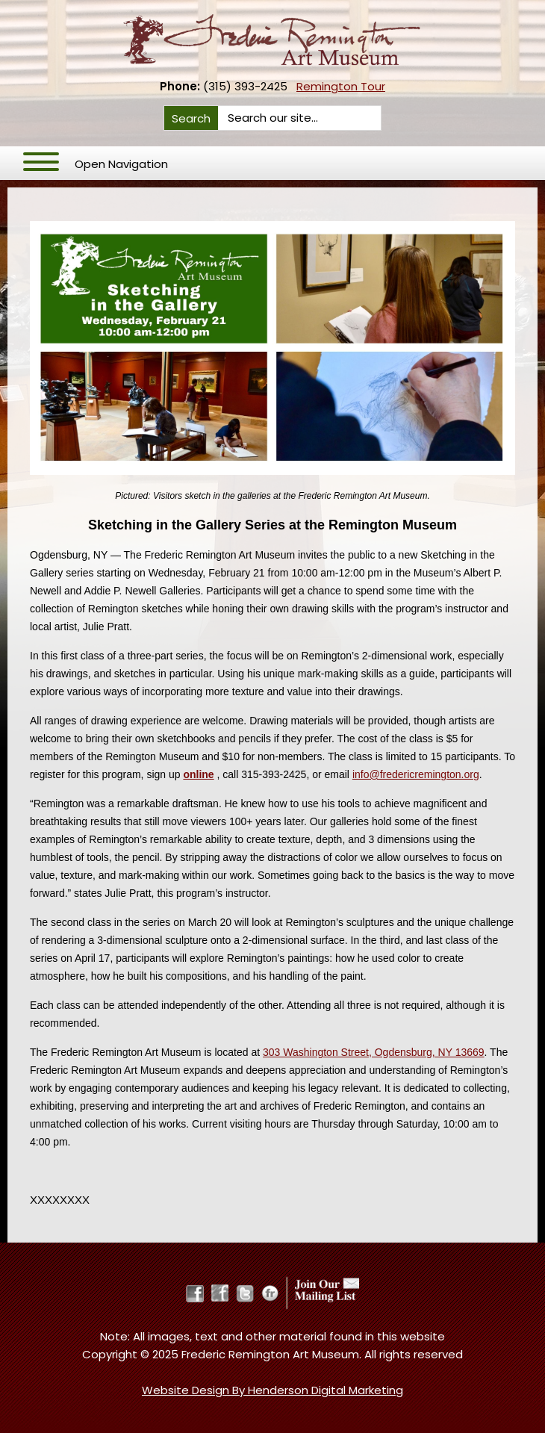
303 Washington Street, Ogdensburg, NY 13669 (374, 1052)
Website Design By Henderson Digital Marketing (272, 1390)
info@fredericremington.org (415, 774)
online (198, 774)
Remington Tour (340, 86)
